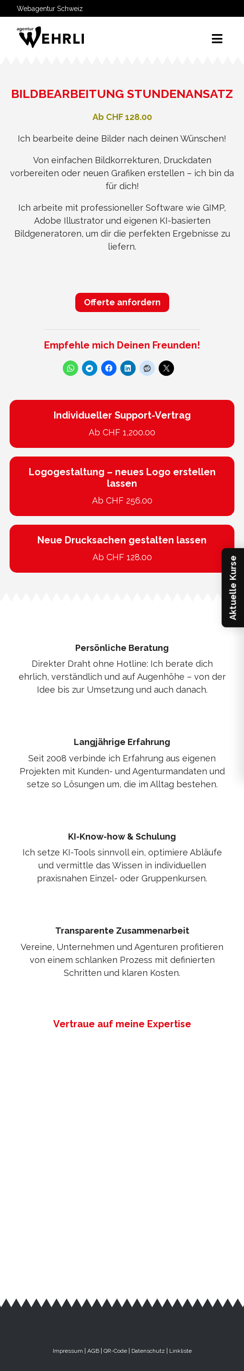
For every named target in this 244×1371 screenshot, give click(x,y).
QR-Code (115, 1350)
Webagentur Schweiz (50, 8)
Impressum (68, 1350)
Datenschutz (148, 1350)
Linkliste (180, 1350)
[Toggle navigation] (217, 39)
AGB (93, 1350)
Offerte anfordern (122, 302)
